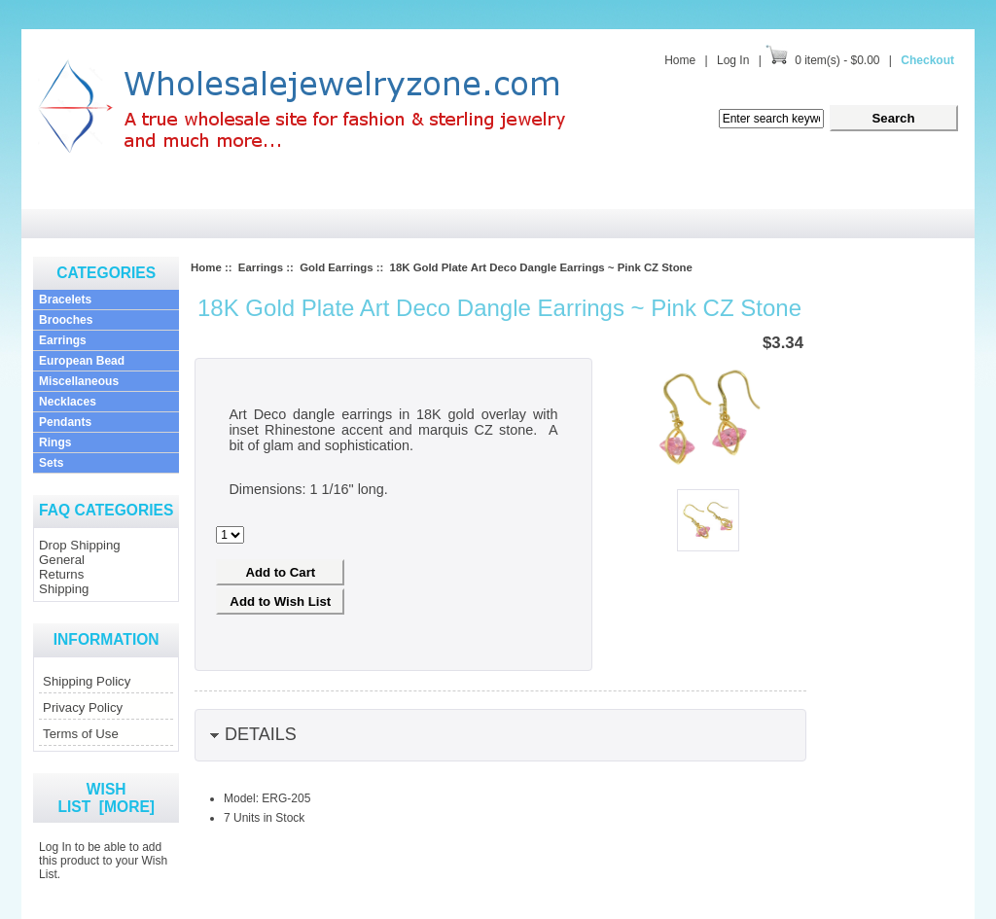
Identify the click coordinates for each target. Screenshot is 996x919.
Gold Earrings (336, 267)
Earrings (63, 340)
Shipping (64, 589)
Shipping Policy (86, 681)
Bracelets (65, 299)
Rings (55, 442)
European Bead (81, 361)
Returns (61, 574)
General (62, 559)
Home (679, 60)
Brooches (65, 320)
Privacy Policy (83, 707)
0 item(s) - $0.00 (837, 60)
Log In (733, 60)
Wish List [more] (106, 798)
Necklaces (67, 401)
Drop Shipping (80, 545)
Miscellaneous (79, 381)
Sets (51, 463)
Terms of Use (81, 733)
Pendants (65, 422)
